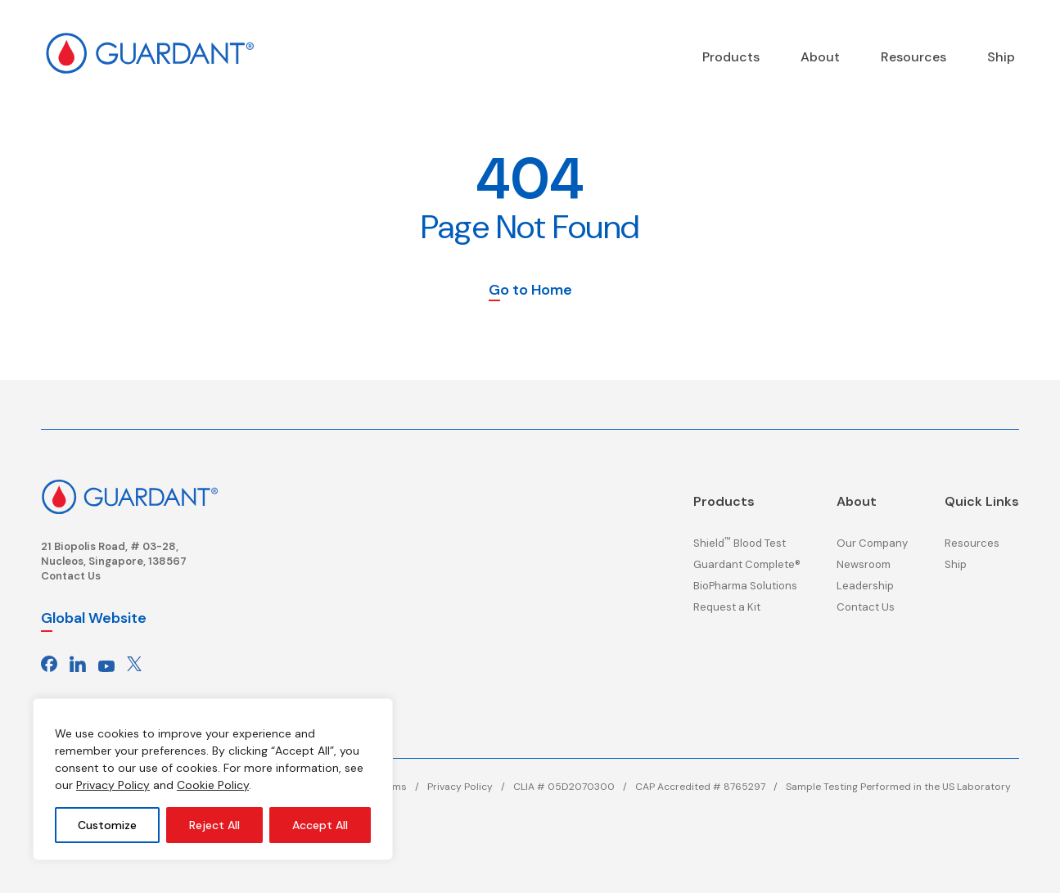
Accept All (320, 825)
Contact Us (71, 576)
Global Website (94, 618)
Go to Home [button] (530, 291)
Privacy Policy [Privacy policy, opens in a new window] (113, 785)
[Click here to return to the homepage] (129, 495)
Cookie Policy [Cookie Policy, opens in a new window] (213, 785)
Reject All (214, 825)
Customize (107, 825)
